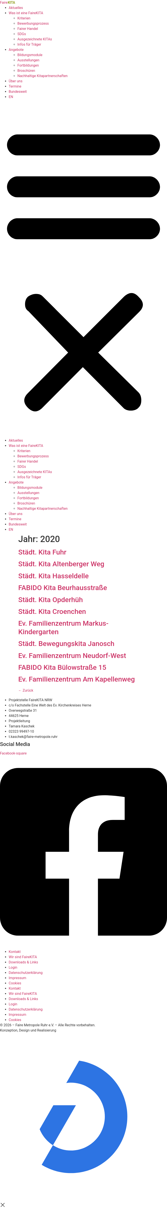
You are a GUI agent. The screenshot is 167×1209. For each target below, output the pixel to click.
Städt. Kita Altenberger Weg (61, 564)
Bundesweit (18, 92)
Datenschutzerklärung (26, 973)
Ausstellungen (28, 60)
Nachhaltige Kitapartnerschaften (42, 76)
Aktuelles (16, 8)
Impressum (17, 978)
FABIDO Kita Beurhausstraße (62, 588)
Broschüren (26, 71)
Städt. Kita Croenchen (52, 611)
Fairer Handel (27, 29)
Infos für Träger (29, 44)
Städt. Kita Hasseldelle (53, 576)
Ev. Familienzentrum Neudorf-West (72, 655)
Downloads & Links (23, 962)
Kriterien (23, 18)
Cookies (15, 983)
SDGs (21, 34)
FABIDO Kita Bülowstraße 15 (62, 667)
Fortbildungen (28, 65)
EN (11, 97)
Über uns (15, 81)
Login (13, 967)
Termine (15, 86)
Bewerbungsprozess (33, 23)
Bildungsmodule (29, 55)
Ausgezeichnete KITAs (34, 39)
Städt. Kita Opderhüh (50, 600)
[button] (83, 269)
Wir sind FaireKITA (23, 957)
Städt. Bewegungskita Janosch (66, 643)
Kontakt (15, 952)
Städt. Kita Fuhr (42, 552)
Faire (7, 2)
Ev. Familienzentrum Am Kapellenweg (76, 679)
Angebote (16, 50)
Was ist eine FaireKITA (26, 13)
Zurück (25, 690)
